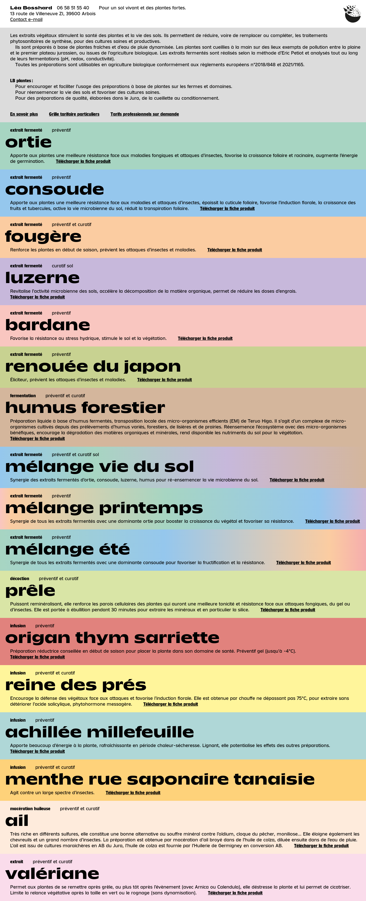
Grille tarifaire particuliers (74, 114)
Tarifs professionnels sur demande (145, 114)
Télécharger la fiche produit (83, 161)
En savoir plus (24, 114)
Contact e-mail (26, 19)
